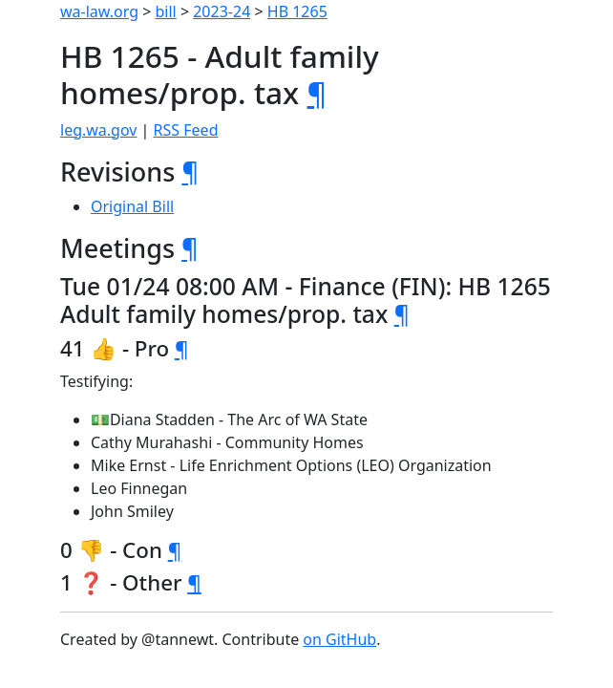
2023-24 (221, 11)
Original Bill (132, 206)
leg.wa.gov (98, 129)
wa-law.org (99, 11)
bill (166, 11)
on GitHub (339, 639)
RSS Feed (186, 129)
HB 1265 (297, 11)
